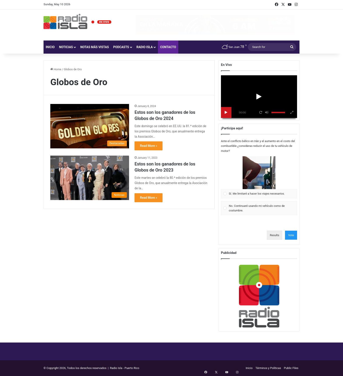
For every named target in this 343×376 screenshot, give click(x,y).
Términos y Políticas (268, 368)
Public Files (291, 368)
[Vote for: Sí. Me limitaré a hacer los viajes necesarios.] (259, 177)
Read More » (148, 146)
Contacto (168, 47)
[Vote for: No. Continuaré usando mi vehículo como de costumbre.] (259, 208)
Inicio (50, 47)
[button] (259, 172)
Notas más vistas (94, 47)
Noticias (66, 47)
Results (274, 235)
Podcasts (121, 47)
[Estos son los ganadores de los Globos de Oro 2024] (89, 126)
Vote (291, 235)
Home (55, 69)
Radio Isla (144, 47)
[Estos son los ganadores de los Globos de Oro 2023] (89, 178)
